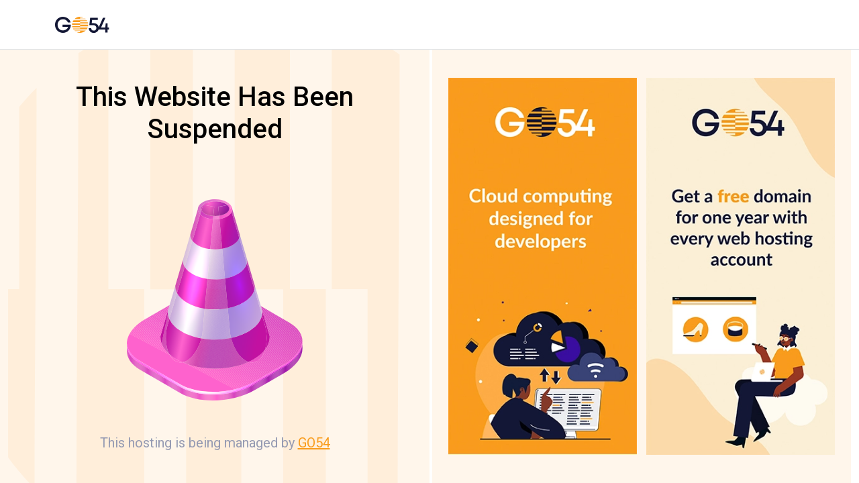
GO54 (314, 443)
